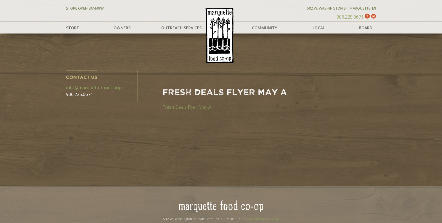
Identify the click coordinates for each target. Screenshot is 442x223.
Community (264, 27)
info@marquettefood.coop (94, 87)
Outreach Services (181, 27)
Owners (122, 27)
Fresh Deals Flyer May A (186, 107)
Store (72, 27)
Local (319, 27)
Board (365, 27)
